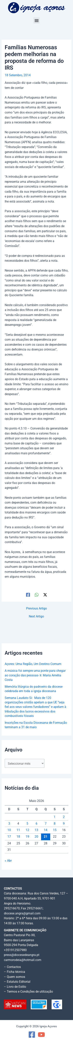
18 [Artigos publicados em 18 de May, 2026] (18, 836)
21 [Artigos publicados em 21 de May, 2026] (45, 836)
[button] (36, 20)
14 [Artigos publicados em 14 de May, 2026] (45, 830)
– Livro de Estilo (15, 987)
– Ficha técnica (14, 972)
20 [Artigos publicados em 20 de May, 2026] (36, 836)
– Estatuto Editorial (17, 981)
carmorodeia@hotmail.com (22, 960)
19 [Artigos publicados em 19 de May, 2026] (27, 836)
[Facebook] (28, 595)
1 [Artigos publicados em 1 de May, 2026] (54, 817)
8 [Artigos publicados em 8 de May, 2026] (54, 823)
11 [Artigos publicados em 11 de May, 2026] (18, 830)
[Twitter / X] (45, 595)
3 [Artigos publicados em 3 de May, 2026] (9, 823)
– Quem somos (14, 977)
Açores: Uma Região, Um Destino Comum (33, 664)
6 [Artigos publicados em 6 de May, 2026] (36, 823)
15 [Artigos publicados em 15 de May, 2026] (54, 830)
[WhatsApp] (37, 595)
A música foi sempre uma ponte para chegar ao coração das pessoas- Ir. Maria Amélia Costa (35, 675)
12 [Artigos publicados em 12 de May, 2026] (27, 830)
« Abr (8, 860)
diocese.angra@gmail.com (22, 913)
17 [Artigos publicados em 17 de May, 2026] (9, 836)
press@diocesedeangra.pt (21, 955)
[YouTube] (41, 1034)
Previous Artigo (36, 608)
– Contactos (12, 967)
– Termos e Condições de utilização (28, 991)
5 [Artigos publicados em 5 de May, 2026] (27, 823)
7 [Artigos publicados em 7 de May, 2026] (46, 823)
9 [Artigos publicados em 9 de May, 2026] (64, 823)
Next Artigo (36, 616)
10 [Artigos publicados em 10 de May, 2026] (9, 830)
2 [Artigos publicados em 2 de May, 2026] (64, 817)
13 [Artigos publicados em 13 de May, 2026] (36, 830)
